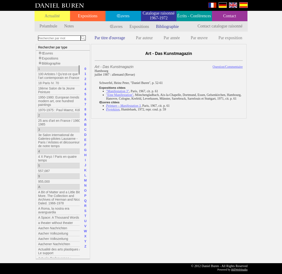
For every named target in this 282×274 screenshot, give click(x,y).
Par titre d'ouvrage (110, 38)
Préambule (48, 26)
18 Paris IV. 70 (48, 83)
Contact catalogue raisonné (220, 26)
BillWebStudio (239, 269)
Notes (69, 26)
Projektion (113, 109)
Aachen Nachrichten (52, 228)
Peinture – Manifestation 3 (123, 105)
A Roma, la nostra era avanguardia (53, 210)
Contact (229, 16)
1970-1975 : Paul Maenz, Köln (60, 110)
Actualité (52, 16)
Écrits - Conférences (194, 16)
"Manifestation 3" (117, 91)
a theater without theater (55, 223)
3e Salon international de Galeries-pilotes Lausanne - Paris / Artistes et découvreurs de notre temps (59, 140)
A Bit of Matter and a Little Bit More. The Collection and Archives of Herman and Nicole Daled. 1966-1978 (60, 197)
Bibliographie (167, 26)
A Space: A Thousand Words (58, 217)
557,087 (44, 171)
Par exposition (230, 38)
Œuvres (123, 16)
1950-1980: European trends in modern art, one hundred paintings (60, 101)
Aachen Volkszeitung (53, 233)
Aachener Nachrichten (54, 244)
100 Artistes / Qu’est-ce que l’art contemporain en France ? (60, 76)
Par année (172, 38)
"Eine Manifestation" (119, 95)
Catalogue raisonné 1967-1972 (158, 15)
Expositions (87, 16)
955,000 (44, 181)
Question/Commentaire (228, 66)
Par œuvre (199, 38)
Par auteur (144, 38)
